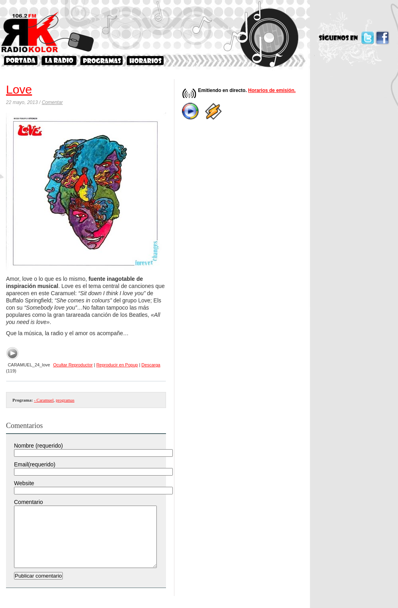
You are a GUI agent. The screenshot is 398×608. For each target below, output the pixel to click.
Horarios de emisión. (272, 90)
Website (24, 483)
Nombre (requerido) (38, 445)
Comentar (52, 102)
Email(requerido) (34, 464)
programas (65, 400)
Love (19, 89)
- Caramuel (44, 400)
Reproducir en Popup (117, 364)
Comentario (28, 502)
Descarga (151, 364)
